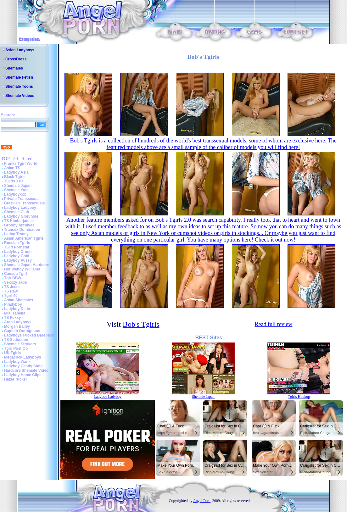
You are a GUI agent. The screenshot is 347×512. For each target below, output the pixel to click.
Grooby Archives (19, 225)
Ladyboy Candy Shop (23, 366)
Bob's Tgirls (141, 324)
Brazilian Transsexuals (24, 203)
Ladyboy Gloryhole (21, 216)
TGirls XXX (14, 181)
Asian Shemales (18, 300)
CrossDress (15, 59)
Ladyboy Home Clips (23, 375)
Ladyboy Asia (16, 172)
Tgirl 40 (11, 295)
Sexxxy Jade (15, 282)
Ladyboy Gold (16, 256)
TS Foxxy (12, 317)
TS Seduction (16, 339)
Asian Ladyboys (19, 50)
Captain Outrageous (22, 331)
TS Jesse (12, 287)
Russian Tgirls (17, 243)
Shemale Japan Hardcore (26, 265)
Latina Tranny (16, 234)
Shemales (14, 68)
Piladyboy (13, 304)
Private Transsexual (22, 199)
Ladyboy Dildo (17, 309)
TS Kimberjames (19, 221)
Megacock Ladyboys (22, 357)
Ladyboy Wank (17, 361)
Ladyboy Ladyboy (20, 207)
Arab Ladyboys (17, 322)
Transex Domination (22, 229)
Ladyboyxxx (15, 194)
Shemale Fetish (19, 77)
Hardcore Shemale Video (26, 370)
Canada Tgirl (15, 273)
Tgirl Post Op (16, 348)
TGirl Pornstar (17, 247)
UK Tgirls (12, 353)
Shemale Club (16, 212)
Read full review (273, 324)
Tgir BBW (12, 278)
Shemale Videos (19, 95)
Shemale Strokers (20, 344)
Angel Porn (201, 500)
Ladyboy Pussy (18, 260)
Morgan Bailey (17, 326)
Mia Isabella (14, 313)
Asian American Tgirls (24, 238)
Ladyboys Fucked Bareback (29, 335)
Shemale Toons (19, 86)
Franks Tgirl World (20, 163)
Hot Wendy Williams (22, 269)
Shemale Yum (16, 190)
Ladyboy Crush (17, 251)
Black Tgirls (14, 177)
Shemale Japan (17, 185)
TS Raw (11, 291)
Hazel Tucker (15, 379)
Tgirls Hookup (299, 396)
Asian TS (12, 168)
